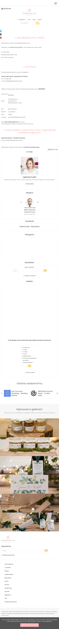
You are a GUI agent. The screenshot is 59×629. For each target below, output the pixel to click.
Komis (6, 581)
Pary (29, 19)
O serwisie (8, 567)
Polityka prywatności (30, 276)
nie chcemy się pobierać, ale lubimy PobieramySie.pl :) (30, 360)
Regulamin (8, 595)
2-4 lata (25, 352)
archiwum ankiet (29, 372)
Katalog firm (22, 19)
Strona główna (9, 564)
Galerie (39, 19)
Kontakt (7, 591)
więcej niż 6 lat (27, 356)
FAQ (6, 598)
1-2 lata (25, 349)
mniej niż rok (26, 347)
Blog (34, 19)
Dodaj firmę (8, 588)
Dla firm (7, 585)
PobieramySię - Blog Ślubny (29, 226)
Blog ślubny (8, 578)
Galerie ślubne (9, 574)
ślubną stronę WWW (16, 47)
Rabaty (7, 571)
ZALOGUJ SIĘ (7, 8)
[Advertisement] (29, 310)
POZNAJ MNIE (29, 184)
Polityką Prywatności (41, 619)
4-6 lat (25, 354)
